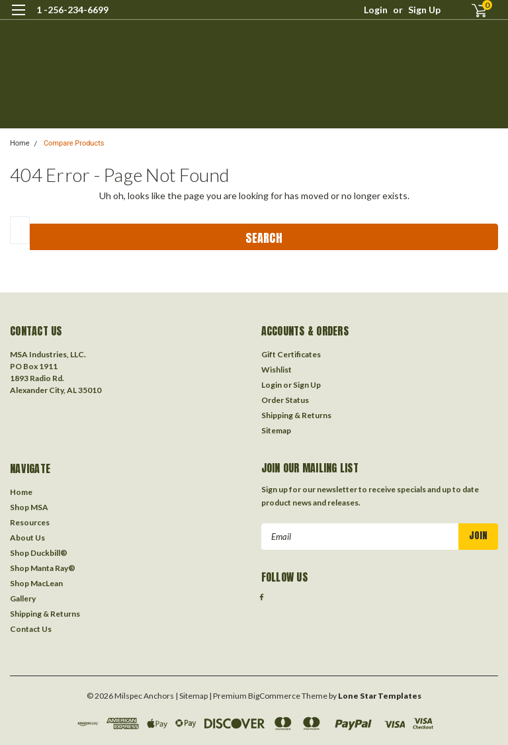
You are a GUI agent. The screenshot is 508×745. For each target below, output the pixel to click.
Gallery (23, 598)
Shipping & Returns (296, 415)
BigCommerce (274, 696)
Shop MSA (29, 507)
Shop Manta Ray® (42, 568)
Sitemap (276, 430)
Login (376, 9)
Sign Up (424, 9)
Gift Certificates (291, 354)
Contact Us (31, 629)
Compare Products (74, 143)
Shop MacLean (36, 583)
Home (20, 143)
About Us (27, 538)
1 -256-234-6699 (72, 9)
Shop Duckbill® (38, 553)
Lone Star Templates (379, 696)
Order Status (285, 400)
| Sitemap (191, 696)
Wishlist (276, 369)
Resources (30, 522)
